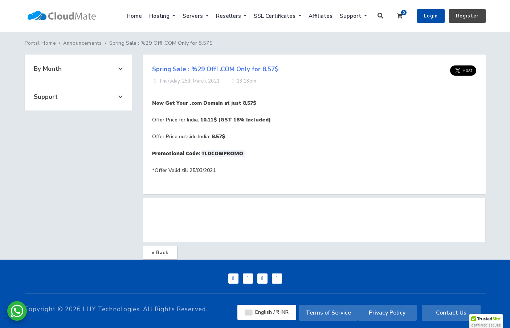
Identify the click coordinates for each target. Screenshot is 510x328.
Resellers (229, 16)
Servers (193, 16)
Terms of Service (328, 313)
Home (134, 16)
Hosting (160, 16)
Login (431, 16)
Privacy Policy (387, 313)
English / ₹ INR (267, 312)
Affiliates (320, 16)
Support (351, 16)
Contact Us (451, 313)
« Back (160, 252)
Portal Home (40, 43)
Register (467, 16)
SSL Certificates (275, 16)
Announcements (82, 43)
